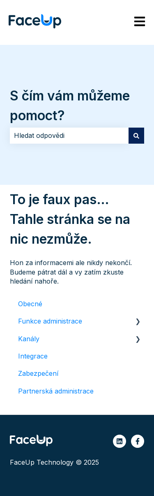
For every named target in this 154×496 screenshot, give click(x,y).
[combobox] (69, 135)
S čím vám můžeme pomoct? (70, 105)
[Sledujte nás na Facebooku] (137, 441)
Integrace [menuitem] (33, 356)
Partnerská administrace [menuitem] (56, 391)
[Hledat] (136, 135)
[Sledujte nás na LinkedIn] (119, 441)
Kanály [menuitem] (28, 339)
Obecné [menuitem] (30, 304)
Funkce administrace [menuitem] (50, 321)
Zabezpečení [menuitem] (38, 373)
